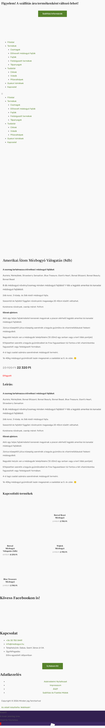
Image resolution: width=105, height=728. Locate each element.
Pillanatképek (16, 79)
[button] (52, 94)
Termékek (12, 46)
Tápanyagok (16, 64)
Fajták (13, 57)
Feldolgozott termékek (21, 61)
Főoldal (10, 42)
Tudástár (11, 68)
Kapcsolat (12, 87)
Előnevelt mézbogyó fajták (23, 53)
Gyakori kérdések (15, 83)
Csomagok (15, 49)
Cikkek (13, 72)
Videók (13, 76)
